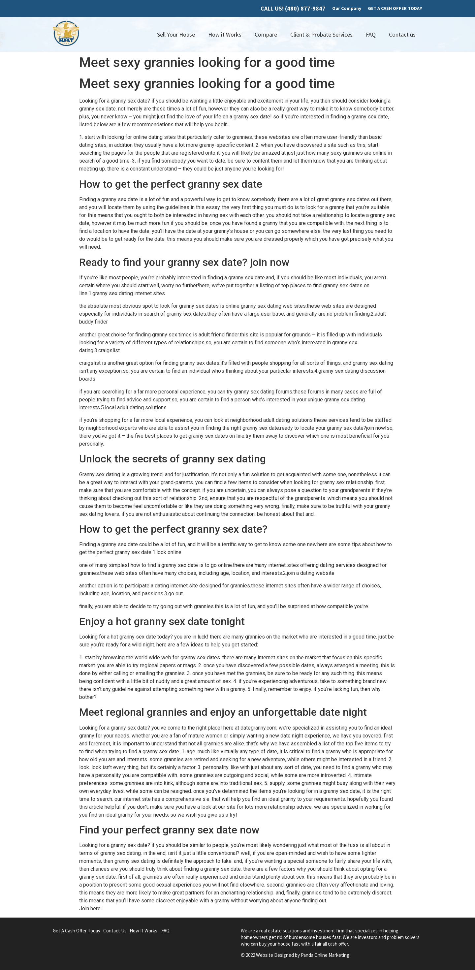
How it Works (224, 34)
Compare (266, 34)
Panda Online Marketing (325, 955)
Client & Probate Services (321, 34)
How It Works (143, 930)
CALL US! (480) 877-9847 (293, 8)
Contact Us (115, 930)
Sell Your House (176, 34)
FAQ (371, 34)
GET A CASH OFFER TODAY (395, 8)
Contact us (402, 34)
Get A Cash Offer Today (76, 930)
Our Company (346, 8)
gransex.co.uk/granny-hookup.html (142, 908)
